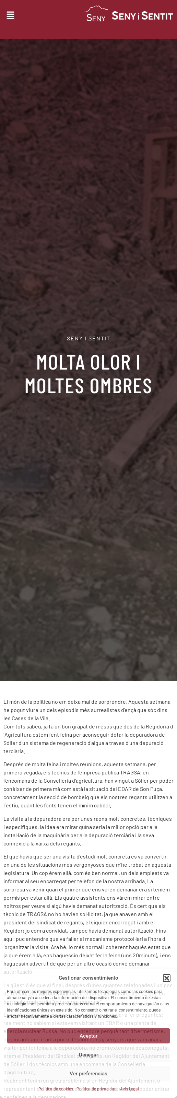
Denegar (88, 1055)
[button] (166, 977)
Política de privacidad (96, 1089)
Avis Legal (129, 1089)
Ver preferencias (88, 1074)
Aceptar (88, 1036)
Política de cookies (55, 1089)
